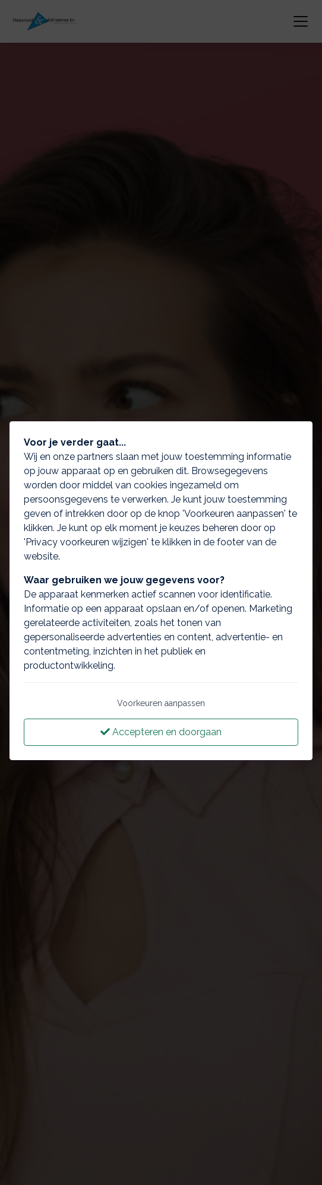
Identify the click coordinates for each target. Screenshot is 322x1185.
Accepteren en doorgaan (161, 732)
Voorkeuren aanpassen (161, 703)
